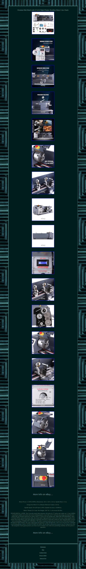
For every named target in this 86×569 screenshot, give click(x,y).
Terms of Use (43, 558)
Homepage (43, 547)
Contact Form (43, 552)
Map (43, 549)
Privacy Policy (43, 555)
